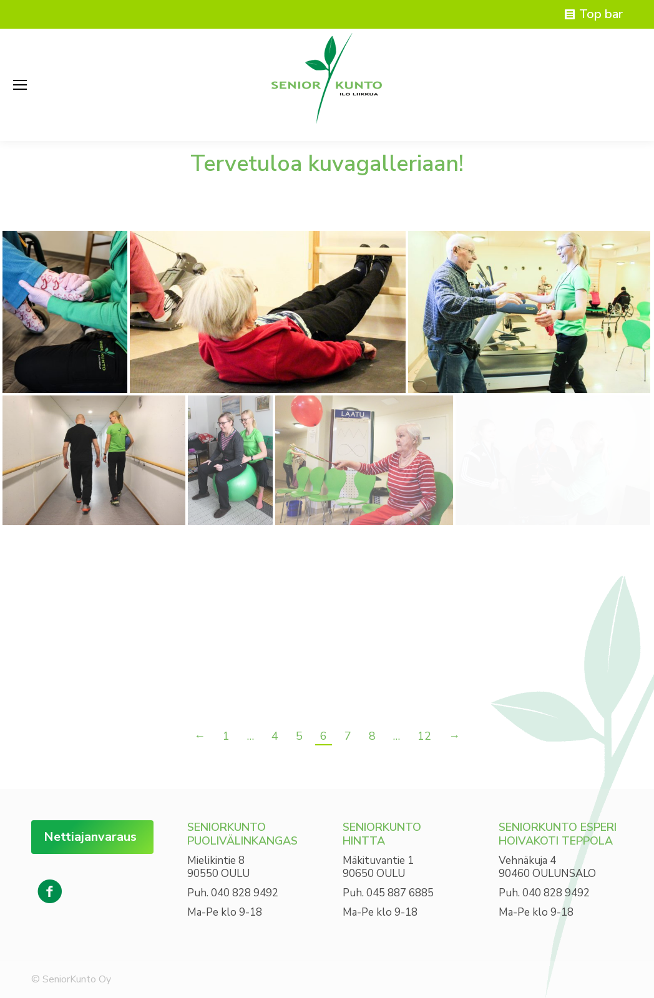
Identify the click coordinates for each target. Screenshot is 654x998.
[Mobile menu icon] (19, 84)
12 (424, 736)
